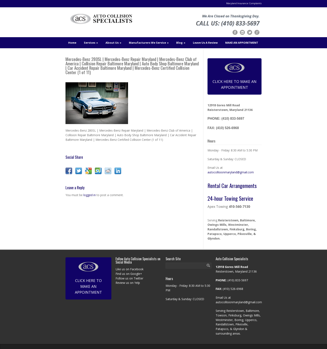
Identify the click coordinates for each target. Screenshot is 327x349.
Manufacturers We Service (149, 42)
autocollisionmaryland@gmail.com (231, 172)
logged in (89, 195)
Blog (180, 42)
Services (91, 42)
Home (72, 42)
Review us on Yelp (128, 283)
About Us (113, 42)
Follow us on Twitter (129, 278)
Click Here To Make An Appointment (235, 76)
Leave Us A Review (205, 42)
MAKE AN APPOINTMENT (241, 42)
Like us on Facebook (129, 269)
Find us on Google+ (129, 274)
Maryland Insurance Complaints (244, 3)
